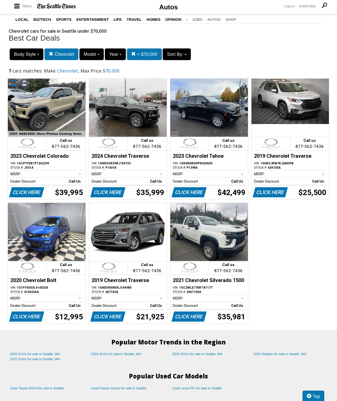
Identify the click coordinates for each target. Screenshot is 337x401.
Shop (230, 19)
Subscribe (307, 6)
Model (91, 54)
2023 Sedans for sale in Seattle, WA (280, 354)
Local (22, 19)
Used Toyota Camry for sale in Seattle (118, 388)
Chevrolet (61, 54)
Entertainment (92, 19)
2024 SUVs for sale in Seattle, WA (116, 354)
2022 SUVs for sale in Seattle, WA (35, 359)
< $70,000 (144, 54)
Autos (168, 7)
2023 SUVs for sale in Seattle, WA (197, 354)
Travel (134, 19)
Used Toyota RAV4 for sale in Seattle (37, 388)
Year (115, 54)
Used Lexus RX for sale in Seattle (197, 388)
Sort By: (177, 54)
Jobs (197, 19)
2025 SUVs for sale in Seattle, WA (35, 354)
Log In (289, 6)
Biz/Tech (42, 19)
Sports (64, 19)
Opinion (173, 19)
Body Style (26, 54)
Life (117, 19)
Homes (153, 19)
